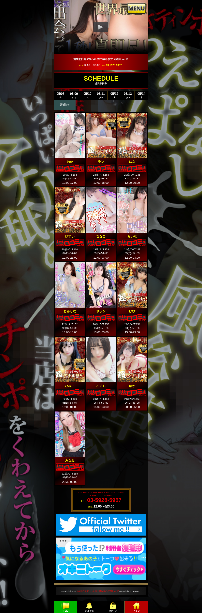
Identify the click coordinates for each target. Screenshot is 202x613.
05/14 (141, 95)
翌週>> (65, 104)
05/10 (87, 95)
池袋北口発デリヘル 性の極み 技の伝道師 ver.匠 (98, 591)
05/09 (73, 95)
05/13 (127, 95)
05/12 (114, 95)
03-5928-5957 (114, 65)
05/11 (101, 95)
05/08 (60, 95)
